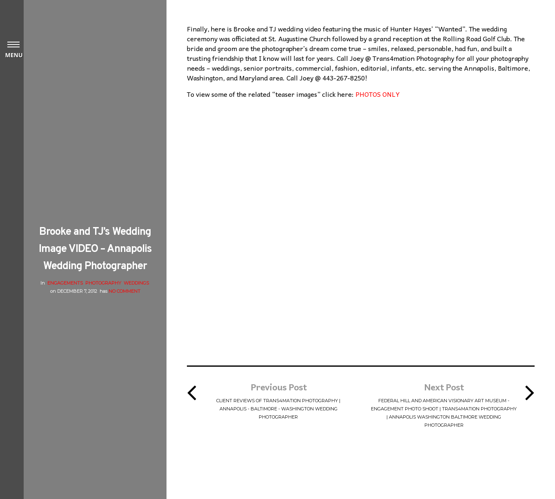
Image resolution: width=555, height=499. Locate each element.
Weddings (136, 283)
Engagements (65, 283)
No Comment (124, 291)
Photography (103, 283)
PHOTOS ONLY (377, 94)
